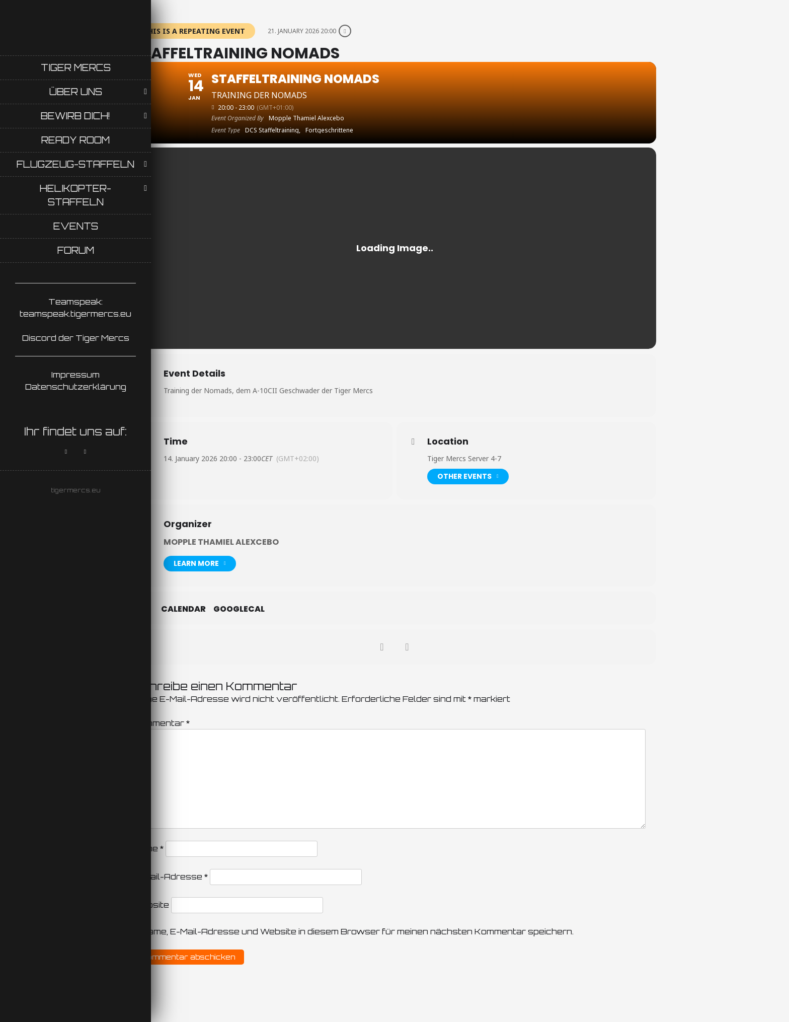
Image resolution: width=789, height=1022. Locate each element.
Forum (75, 250)
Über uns (75, 91)
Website (151, 905)
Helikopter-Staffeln (75, 195)
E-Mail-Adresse (170, 876)
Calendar (183, 609)
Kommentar (161, 723)
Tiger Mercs (76, 67)
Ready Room (75, 139)
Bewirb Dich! (75, 115)
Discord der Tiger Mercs (75, 338)
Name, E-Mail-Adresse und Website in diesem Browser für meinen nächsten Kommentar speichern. (357, 931)
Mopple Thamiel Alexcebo (221, 542)
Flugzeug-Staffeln (75, 164)
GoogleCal (239, 609)
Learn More (200, 563)
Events (75, 226)
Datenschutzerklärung (75, 387)
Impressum (75, 375)
